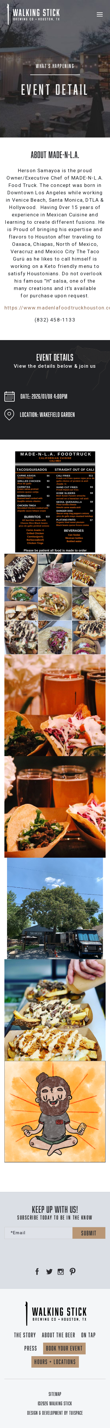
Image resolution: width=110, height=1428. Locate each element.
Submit (89, 1233)
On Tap (88, 1334)
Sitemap (55, 1394)
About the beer (58, 1334)
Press (30, 1348)
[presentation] (49, 1250)
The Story (25, 1334)
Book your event (64, 1348)
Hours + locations (55, 1361)
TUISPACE (76, 1413)
